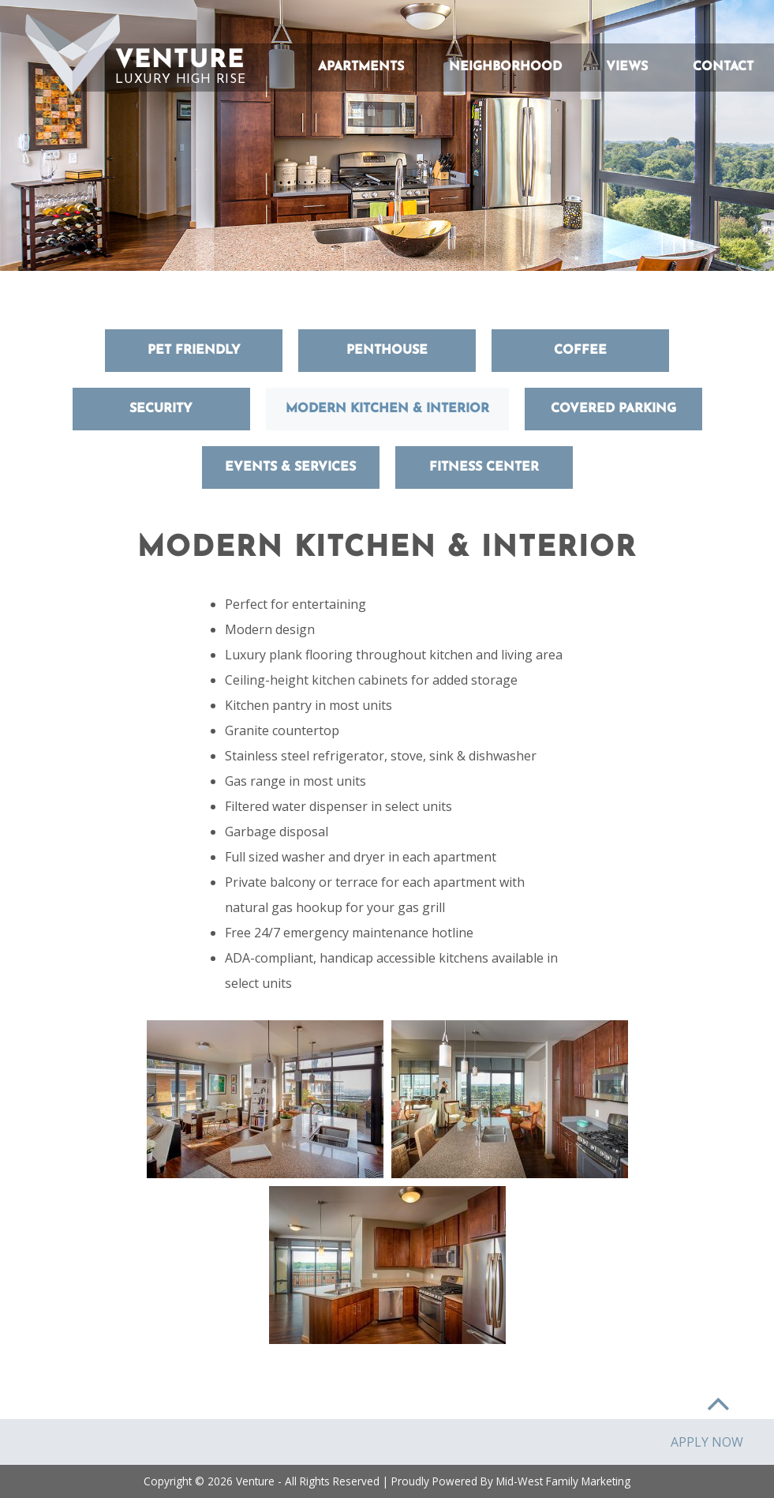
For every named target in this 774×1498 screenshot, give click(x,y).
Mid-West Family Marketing (563, 1481)
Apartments (361, 67)
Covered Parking (613, 409)
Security (161, 409)
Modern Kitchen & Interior (387, 409)
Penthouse (387, 350)
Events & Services (290, 467)
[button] (72, 54)
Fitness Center (484, 467)
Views (627, 67)
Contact (723, 67)
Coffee (580, 350)
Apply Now (707, 1442)
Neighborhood (505, 67)
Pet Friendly (194, 350)
